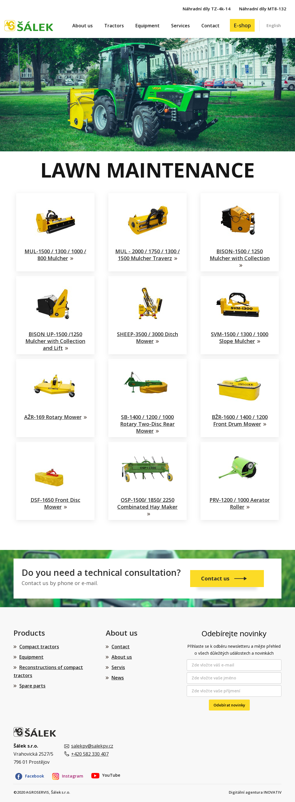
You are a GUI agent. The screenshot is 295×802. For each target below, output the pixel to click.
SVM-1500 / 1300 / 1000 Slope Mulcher (239, 337)
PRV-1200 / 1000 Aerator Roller (239, 503)
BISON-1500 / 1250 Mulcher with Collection (240, 255)
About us (82, 25)
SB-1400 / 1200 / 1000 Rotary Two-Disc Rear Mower (147, 424)
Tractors (114, 25)
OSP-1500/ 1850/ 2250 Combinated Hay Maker (147, 503)
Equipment (147, 25)
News (117, 678)
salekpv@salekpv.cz (92, 746)
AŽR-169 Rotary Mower (53, 417)
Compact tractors (39, 646)
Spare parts (32, 686)
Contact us (216, 578)
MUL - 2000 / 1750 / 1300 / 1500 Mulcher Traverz (147, 255)
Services (180, 25)
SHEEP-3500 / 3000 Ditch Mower (147, 337)
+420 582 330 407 (90, 754)
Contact (210, 25)
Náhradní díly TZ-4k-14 (206, 9)
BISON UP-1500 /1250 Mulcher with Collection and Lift (55, 341)
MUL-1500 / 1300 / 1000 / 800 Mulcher (55, 255)
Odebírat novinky (229, 705)
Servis (118, 667)
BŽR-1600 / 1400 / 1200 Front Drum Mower (240, 420)
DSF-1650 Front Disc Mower (55, 503)
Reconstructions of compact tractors (48, 671)
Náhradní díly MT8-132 (262, 9)
